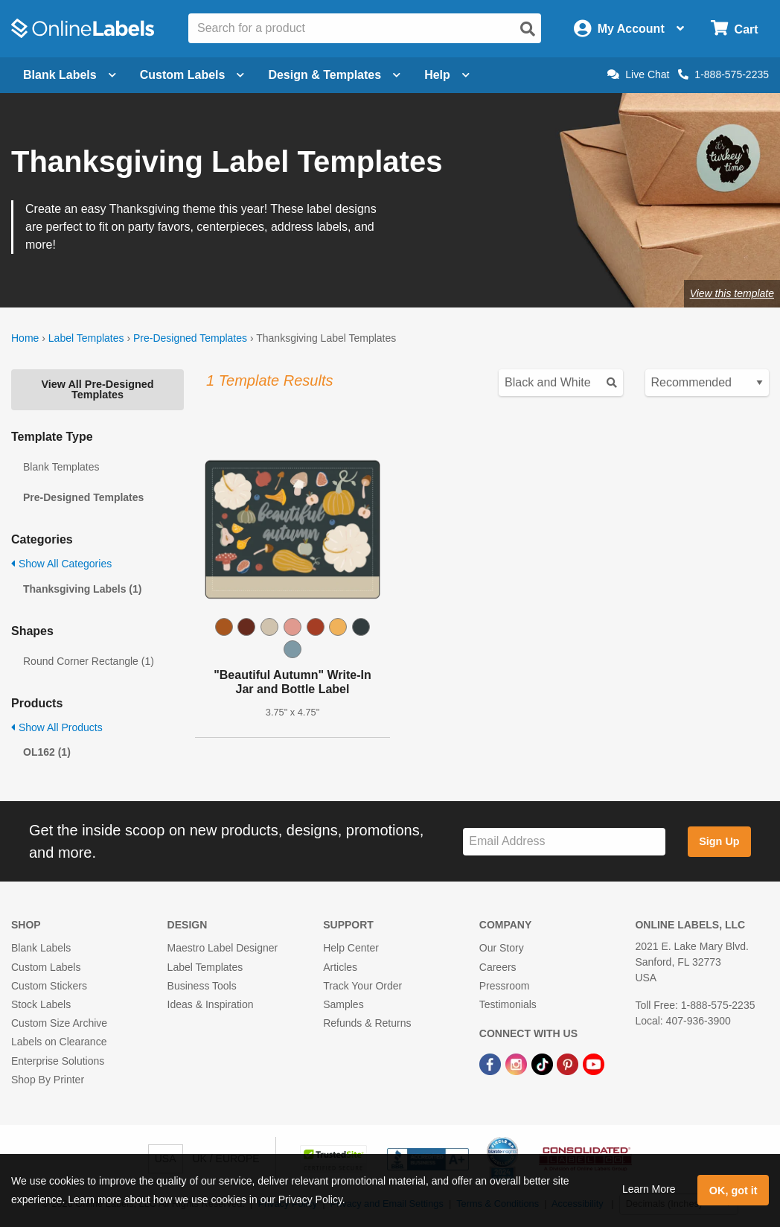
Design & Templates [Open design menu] (334, 74)
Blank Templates (61, 467)
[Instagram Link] (517, 1063)
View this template (732, 293)
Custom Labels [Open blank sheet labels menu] (192, 74)
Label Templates (86, 338)
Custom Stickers (49, 986)
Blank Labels (41, 948)
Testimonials (508, 1004)
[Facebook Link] (491, 1063)
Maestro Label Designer (222, 948)
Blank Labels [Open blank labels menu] (69, 74)
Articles (340, 967)
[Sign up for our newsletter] (564, 841)
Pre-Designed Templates (190, 338)
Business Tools (202, 986)
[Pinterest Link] (569, 1063)
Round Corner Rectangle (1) (88, 661)
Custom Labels (45, 967)
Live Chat (638, 74)
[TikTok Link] (543, 1063)
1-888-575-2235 (723, 74)
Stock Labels (41, 1004)
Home (25, 338)
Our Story (501, 948)
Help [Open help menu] (447, 74)
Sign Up (719, 841)
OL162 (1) (47, 752)
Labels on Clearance (58, 1042)
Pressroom (504, 986)
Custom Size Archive (59, 1023)
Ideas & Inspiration (210, 1004)
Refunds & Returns (367, 1023)
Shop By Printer (47, 1080)
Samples (343, 1004)
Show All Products (57, 727)
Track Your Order (362, 986)
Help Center (351, 948)
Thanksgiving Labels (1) (82, 589)
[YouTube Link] (593, 1063)
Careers (498, 967)
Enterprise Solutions (57, 1061)
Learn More (649, 1189)
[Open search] (527, 29)
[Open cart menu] (734, 28)
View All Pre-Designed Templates (97, 389)
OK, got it (733, 1190)
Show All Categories (61, 564)
